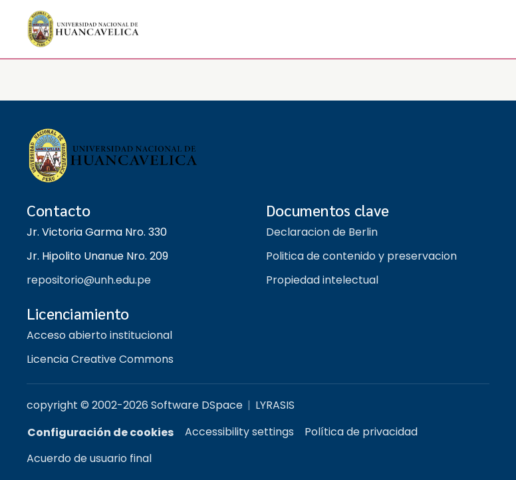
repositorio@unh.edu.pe (89, 280)
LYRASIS (275, 405)
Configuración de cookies (100, 432)
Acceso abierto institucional (99, 335)
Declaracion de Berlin (322, 232)
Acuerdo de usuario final (89, 458)
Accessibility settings (239, 431)
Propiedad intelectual (322, 280)
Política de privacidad (361, 431)
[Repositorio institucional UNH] (258, 156)
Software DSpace (197, 405)
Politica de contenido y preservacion (361, 256)
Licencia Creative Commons (100, 359)
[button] (83, 29)
